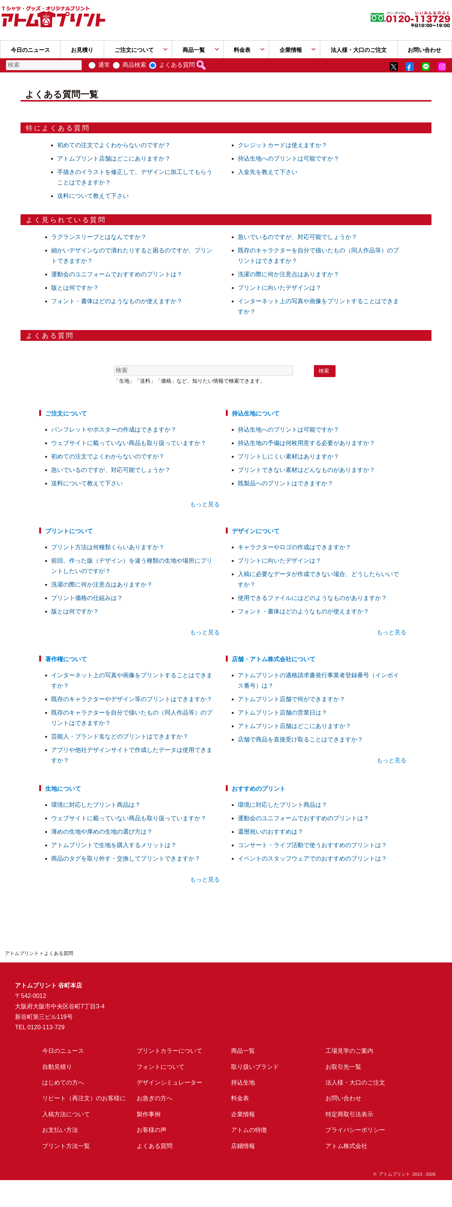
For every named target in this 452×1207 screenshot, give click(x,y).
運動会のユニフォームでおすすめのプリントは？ (117, 274)
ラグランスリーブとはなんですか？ (99, 237)
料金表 (242, 50)
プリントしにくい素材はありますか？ (288, 456)
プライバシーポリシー (355, 1130)
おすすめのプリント (259, 789)
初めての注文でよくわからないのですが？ (114, 145)
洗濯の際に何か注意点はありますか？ (288, 274)
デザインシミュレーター (169, 1082)
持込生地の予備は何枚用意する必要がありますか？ (306, 443)
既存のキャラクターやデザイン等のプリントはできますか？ (131, 699)
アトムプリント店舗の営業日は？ (282, 712)
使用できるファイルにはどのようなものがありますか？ (312, 598)
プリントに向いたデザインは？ (279, 287)
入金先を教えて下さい (267, 172)
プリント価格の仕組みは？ (87, 598)
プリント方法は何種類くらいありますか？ (108, 547)
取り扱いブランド (255, 1067)
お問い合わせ (343, 1098)
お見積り (82, 50)
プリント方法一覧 (66, 1146)
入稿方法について (66, 1114)
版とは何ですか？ (75, 287)
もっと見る (205, 504)
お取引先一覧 (343, 1067)
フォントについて (160, 1067)
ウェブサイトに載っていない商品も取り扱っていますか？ (128, 443)
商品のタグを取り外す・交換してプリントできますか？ (125, 858)
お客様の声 (151, 1130)
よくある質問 (177, 65)
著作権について (66, 659)
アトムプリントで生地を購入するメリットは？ (114, 845)
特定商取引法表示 (349, 1114)
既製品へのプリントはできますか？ (285, 483)
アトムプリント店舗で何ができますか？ (291, 699)
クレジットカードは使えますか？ (282, 145)
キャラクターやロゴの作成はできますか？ (294, 547)
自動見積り (57, 1067)
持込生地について (256, 413)
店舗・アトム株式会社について (273, 659)
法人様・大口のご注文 (359, 50)
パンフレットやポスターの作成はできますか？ (114, 429)
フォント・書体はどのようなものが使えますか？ (117, 301)
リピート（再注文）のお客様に (84, 1098)
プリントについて (69, 531)
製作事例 (148, 1114)
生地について (63, 789)
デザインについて (256, 531)
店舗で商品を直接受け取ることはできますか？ (300, 739)
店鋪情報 (243, 1146)
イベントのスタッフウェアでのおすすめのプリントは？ (312, 858)
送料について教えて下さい (93, 196)
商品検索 (134, 65)
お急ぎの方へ (154, 1098)
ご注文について (134, 50)
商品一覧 (194, 50)
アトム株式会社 (346, 1146)
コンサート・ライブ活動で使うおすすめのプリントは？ (312, 845)
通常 (104, 65)
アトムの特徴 (249, 1130)
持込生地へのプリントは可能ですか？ (288, 158)
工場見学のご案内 (349, 1051)
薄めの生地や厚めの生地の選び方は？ (102, 831)
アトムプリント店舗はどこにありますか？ (114, 158)
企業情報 (291, 50)
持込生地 (243, 1082)
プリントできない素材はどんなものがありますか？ (306, 470)
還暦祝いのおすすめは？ (270, 831)
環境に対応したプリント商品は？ (96, 805)
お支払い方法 (60, 1130)
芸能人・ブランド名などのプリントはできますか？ (119, 736)
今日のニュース (30, 50)
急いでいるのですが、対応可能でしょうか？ (297, 237)
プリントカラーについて (169, 1051)
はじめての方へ (63, 1082)
